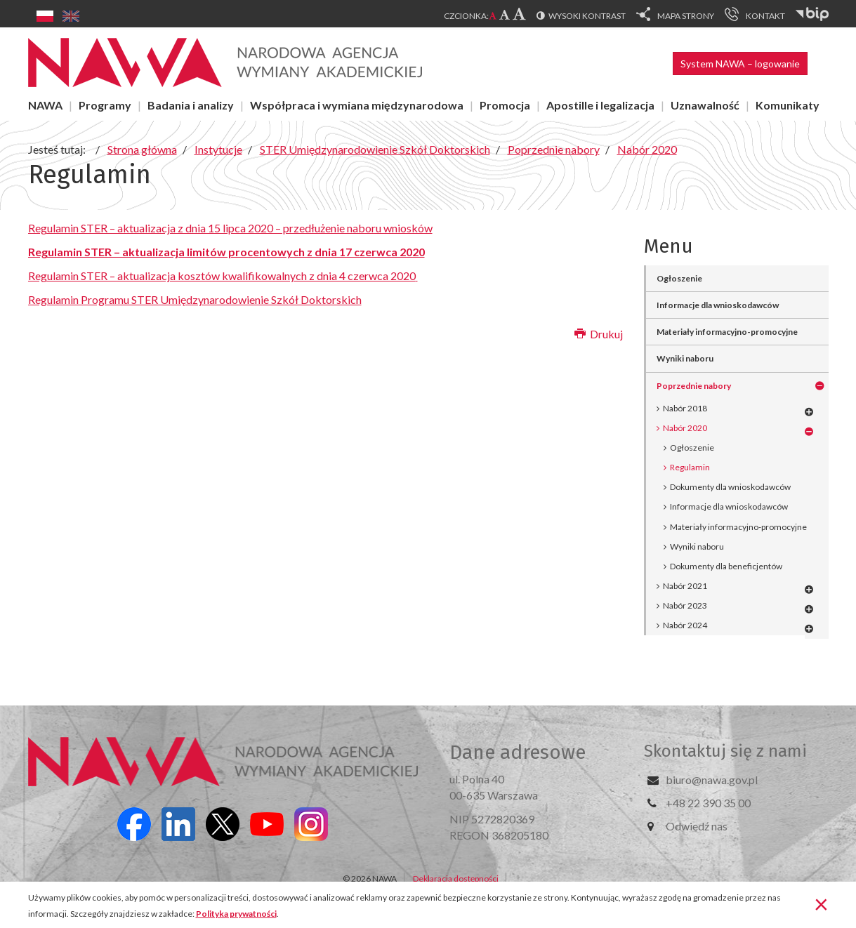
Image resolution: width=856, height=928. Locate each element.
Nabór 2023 (685, 605)
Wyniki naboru (685, 358)
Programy (105, 105)
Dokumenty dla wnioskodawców (730, 487)
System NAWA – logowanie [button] (740, 63)
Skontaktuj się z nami (725, 751)
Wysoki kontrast (587, 16)
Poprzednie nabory (694, 385)
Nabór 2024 (685, 625)
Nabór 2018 (685, 408)
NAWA (45, 105)
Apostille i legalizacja (600, 105)
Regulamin (690, 467)
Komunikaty (787, 105)
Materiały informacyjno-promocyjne (727, 331)
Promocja (505, 105)
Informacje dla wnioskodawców (718, 305)
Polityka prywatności (236, 913)
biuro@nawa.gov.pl (712, 779)
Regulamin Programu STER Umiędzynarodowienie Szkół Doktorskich (195, 299)
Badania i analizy (190, 105)
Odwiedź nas (696, 826)
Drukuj (598, 333)
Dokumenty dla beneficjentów (726, 566)
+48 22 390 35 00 (708, 802)
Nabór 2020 (685, 428)
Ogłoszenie (679, 278)
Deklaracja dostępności (456, 878)
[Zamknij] (821, 903)
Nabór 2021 (685, 586)
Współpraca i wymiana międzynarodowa (356, 105)
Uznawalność (705, 105)
